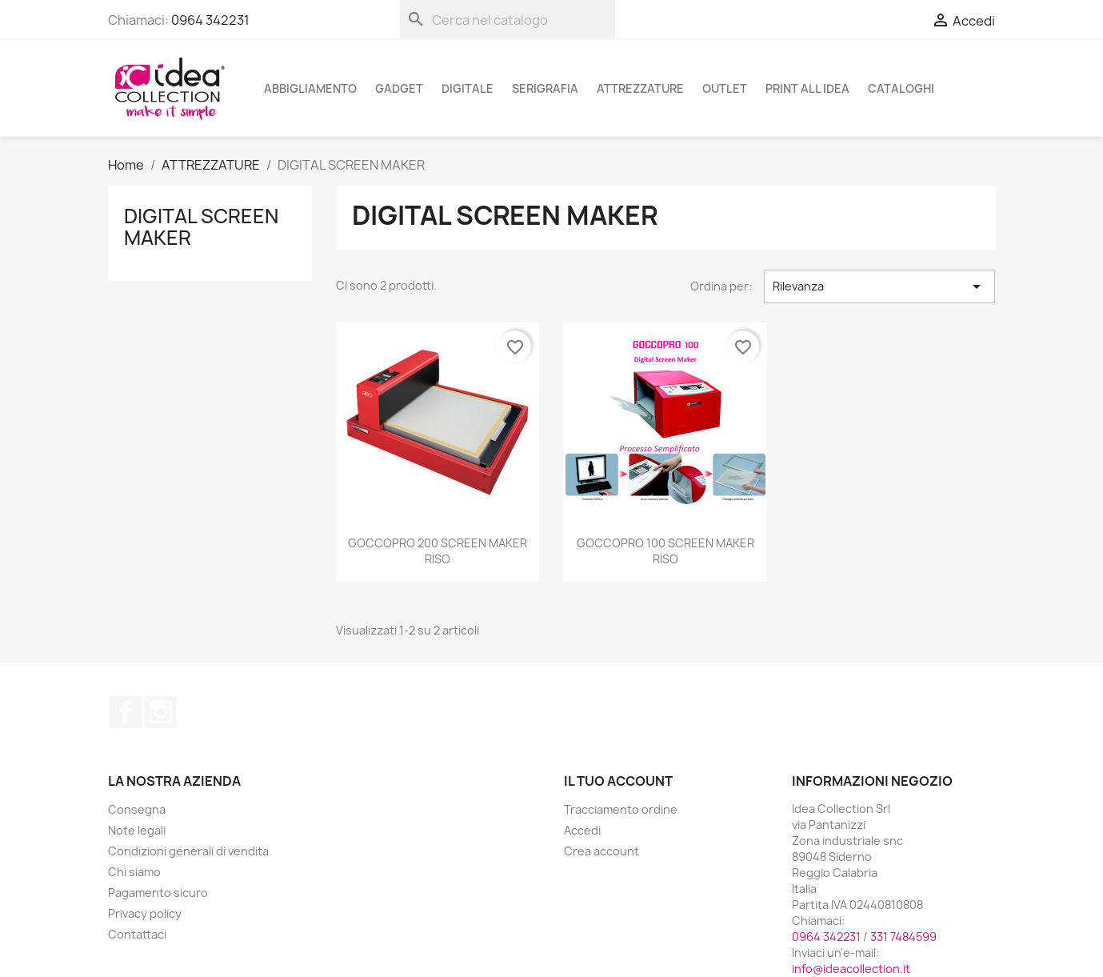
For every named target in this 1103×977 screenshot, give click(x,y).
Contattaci (137, 934)
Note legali (137, 830)
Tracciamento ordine (620, 809)
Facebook (126, 712)
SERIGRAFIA (545, 88)
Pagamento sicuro (158, 892)
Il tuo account (618, 781)
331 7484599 (903, 936)
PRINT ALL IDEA (807, 88)
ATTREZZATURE (640, 88)
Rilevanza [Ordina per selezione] (879, 286)
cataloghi (901, 88)
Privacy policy (145, 913)
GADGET (399, 88)
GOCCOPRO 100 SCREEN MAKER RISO (665, 551)
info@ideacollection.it (851, 968)
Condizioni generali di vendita (188, 851)
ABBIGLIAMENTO (310, 88)
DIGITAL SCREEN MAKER (201, 226)
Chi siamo (134, 871)
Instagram (161, 712)
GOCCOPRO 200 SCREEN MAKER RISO (437, 551)
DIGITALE (468, 88)
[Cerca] (507, 19)
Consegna (137, 809)
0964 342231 (210, 20)
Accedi (582, 830)
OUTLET (724, 88)
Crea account (601, 851)
